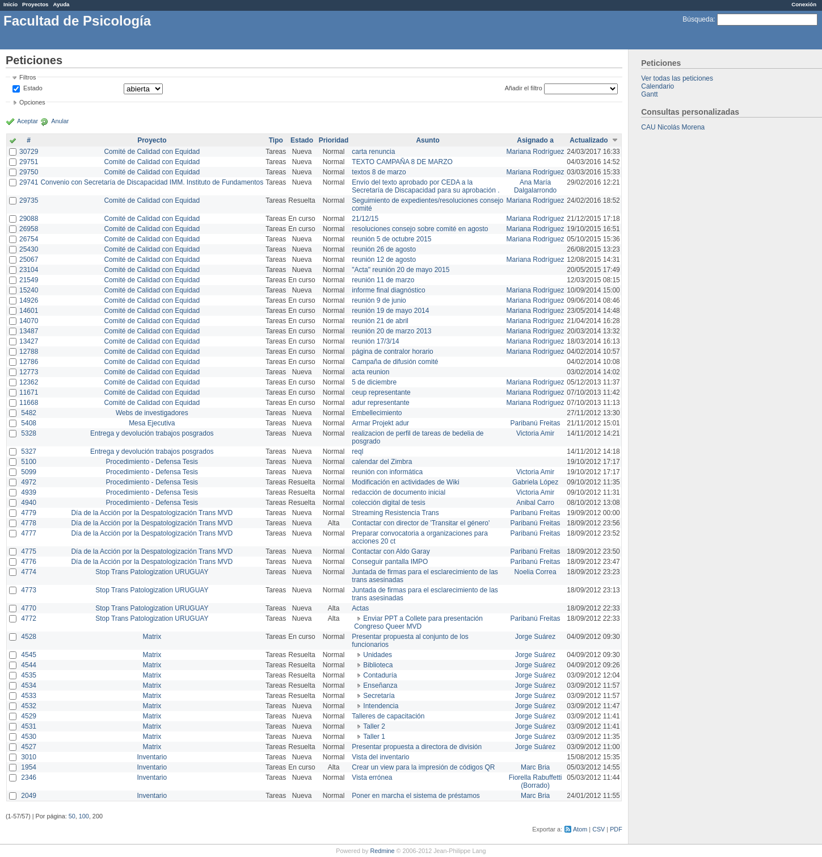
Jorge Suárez (535, 637)
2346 (28, 777)
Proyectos (35, 4)
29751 (28, 162)
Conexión (803, 4)
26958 (28, 229)
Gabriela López (535, 482)
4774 (28, 572)
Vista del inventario (380, 757)
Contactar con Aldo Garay (390, 551)
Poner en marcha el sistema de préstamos (415, 796)
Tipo (276, 140)
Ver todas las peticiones (677, 78)
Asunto (427, 140)
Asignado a (535, 140)
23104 (28, 270)
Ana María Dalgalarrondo (535, 186)
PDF (616, 829)
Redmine (382, 850)
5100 (28, 462)
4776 (28, 562)
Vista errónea (372, 777)
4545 (28, 655)
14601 (28, 311)
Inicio (10, 4)
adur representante (380, 403)
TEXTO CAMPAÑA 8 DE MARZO (402, 162)
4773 (28, 590)
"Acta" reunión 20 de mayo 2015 (400, 270)
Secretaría (378, 696)
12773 (28, 372)
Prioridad (334, 140)
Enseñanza (380, 685)
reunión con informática (387, 472)
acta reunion (370, 372)
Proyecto (151, 140)
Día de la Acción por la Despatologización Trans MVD (152, 513)
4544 (28, 665)
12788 (28, 352)
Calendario (657, 86)
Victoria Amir (535, 433)
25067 (28, 260)
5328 (28, 433)
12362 (28, 382)
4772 (28, 618)
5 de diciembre (374, 382)
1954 (28, 767)
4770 (28, 608)
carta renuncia (373, 152)
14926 (28, 300)
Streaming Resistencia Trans (395, 513)
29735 (28, 200)
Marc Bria (535, 767)
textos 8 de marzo (379, 172)
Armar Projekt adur (380, 423)
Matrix (151, 637)
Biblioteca (378, 665)
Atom (580, 829)
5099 (28, 472)
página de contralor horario (392, 352)
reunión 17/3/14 (375, 341)
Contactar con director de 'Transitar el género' (421, 523)
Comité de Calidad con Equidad (152, 152)
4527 (28, 747)
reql (357, 451)
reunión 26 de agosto (384, 249)
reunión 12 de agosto (384, 260)
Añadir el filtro (523, 88)
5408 (28, 423)
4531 (28, 726)
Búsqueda (697, 19)
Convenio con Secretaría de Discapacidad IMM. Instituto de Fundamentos (151, 182)
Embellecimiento (377, 413)
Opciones (32, 102)
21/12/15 (365, 219)
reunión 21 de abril (380, 321)
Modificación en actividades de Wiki (405, 482)
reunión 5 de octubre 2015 (391, 239)
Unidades (377, 655)
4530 (28, 737)
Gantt (649, 94)
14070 (28, 321)
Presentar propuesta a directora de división (417, 747)
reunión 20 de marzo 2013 (391, 331)
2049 (28, 796)
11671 (28, 392)
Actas (360, 608)
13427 (28, 341)
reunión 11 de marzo (383, 280)
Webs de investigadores (152, 413)
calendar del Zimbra (382, 462)
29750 (28, 172)
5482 (28, 413)
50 (72, 816)
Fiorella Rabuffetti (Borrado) (535, 781)
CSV (598, 829)
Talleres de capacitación (388, 716)
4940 (28, 503)
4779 (28, 513)
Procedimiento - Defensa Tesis (152, 462)
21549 (28, 280)
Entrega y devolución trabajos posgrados (151, 433)
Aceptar (27, 121)
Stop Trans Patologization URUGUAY (151, 572)
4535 (28, 675)
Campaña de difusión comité (395, 362)
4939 (28, 492)
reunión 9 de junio (379, 300)
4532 (28, 706)
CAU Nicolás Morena (673, 127)
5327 (28, 451)
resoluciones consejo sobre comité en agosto (420, 229)
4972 (28, 482)
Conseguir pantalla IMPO (390, 562)
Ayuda (61, 4)
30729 (28, 152)
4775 (28, 551)
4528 (28, 637)
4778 (28, 523)
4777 (28, 533)
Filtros (27, 77)
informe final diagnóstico (388, 290)
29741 (28, 182)
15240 (28, 290)
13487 (28, 331)
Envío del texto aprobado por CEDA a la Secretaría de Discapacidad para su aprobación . (425, 186)
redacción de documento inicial (398, 492)
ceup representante (381, 392)
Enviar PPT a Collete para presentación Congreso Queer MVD (418, 622)
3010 (28, 757)
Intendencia (380, 706)
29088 (28, 219)
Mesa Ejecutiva (152, 423)
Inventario (152, 757)
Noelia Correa (536, 572)
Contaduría (380, 675)
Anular (60, 121)
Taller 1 (374, 737)
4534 (28, 685)
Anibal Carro (535, 503)
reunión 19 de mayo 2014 (390, 311)
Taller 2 (374, 726)
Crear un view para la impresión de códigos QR (423, 767)
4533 (28, 696)
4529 (28, 716)
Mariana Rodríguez (535, 152)
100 (84, 816)
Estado (33, 88)
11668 (28, 403)
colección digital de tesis (388, 503)
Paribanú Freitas (535, 423)
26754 (28, 239)
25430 (28, 249)
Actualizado (589, 140)
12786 (28, 362)
